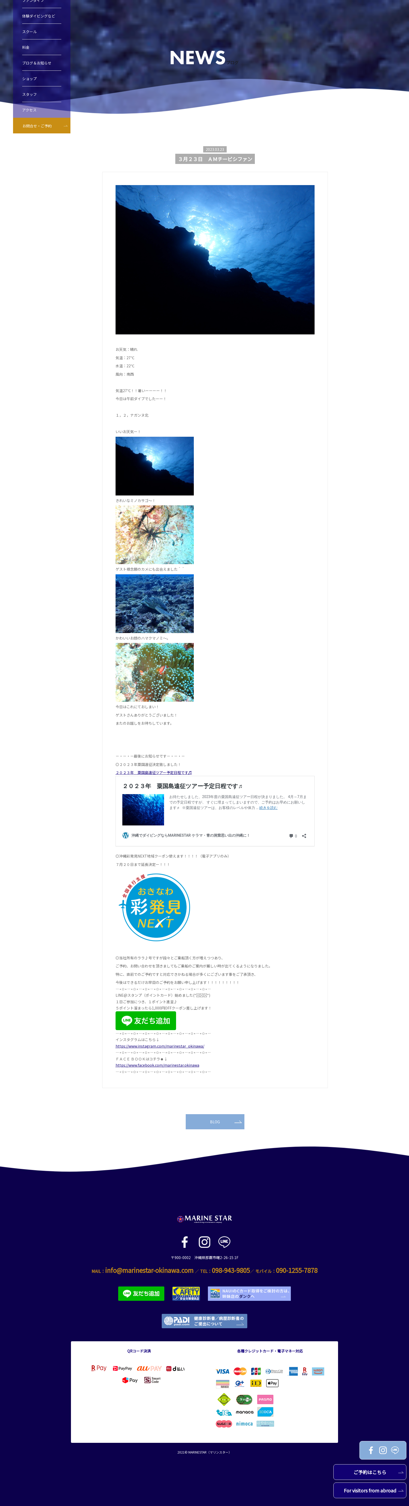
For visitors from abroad (374, 1490)
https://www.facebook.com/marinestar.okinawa (157, 1065)
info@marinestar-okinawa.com (149, 1270)
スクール (29, 44)
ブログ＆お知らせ (36, 75)
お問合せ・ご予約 (37, 138)
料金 (25, 59)
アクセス (29, 122)
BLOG (226, 1121)
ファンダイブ (33, 12)
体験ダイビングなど (38, 28)
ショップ (29, 91)
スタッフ (29, 106)
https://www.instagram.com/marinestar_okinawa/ (160, 1046)
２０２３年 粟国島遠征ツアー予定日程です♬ (154, 772)
